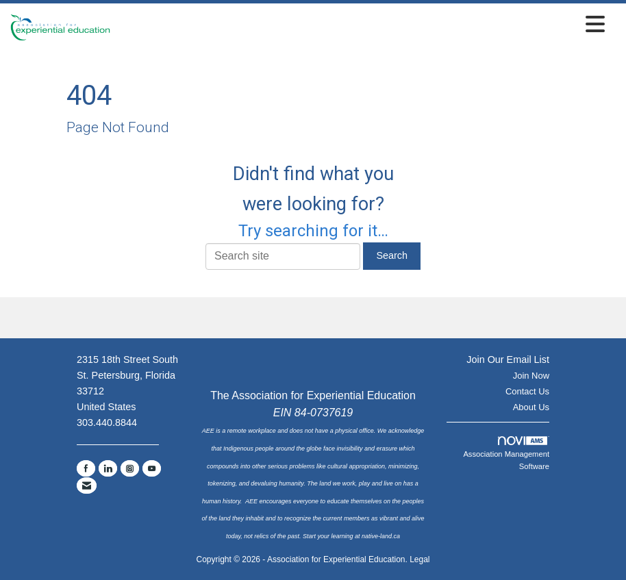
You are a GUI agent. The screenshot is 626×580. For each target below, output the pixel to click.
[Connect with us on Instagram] (130, 468)
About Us (531, 407)
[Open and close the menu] (361, 25)
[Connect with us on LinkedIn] (108, 468)
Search (392, 255)
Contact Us (527, 391)
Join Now (531, 375)
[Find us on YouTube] (151, 468)
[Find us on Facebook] (86, 468)
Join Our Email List (507, 359)
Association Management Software (506, 453)
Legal (419, 559)
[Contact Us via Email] (87, 485)
